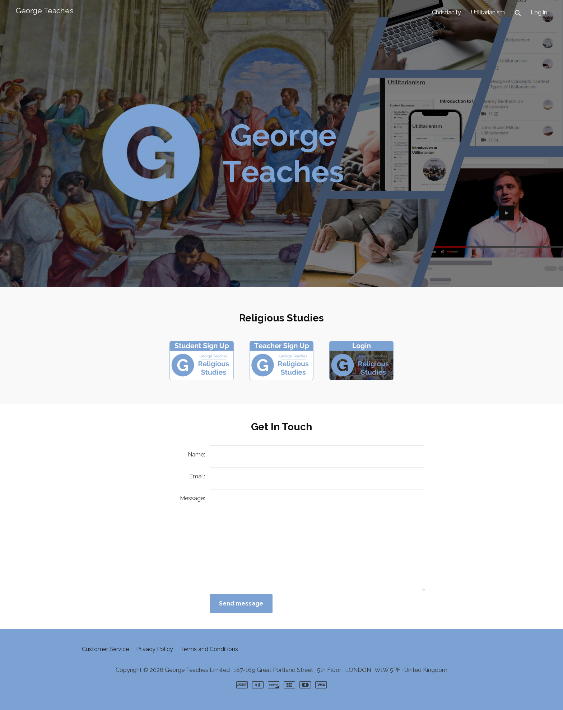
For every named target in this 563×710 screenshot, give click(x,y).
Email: (197, 476)
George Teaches (45, 10)
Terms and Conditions (209, 649)
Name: (196, 454)
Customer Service (105, 649)
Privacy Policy (154, 649)
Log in (539, 12)
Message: (192, 498)
